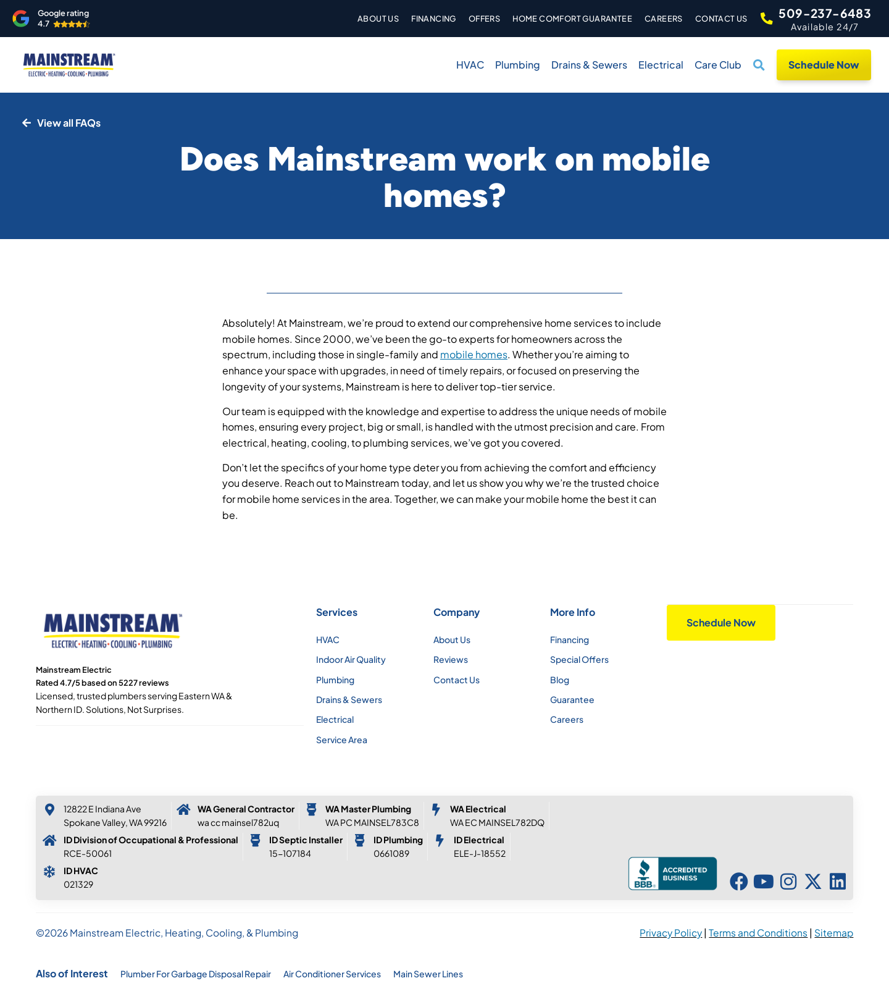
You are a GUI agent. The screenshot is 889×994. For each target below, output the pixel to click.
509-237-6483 (824, 13)
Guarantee (572, 699)
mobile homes (473, 354)
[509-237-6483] (763, 18)
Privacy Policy (671, 932)
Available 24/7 (825, 26)
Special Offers (579, 659)
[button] (759, 64)
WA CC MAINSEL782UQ (238, 822)
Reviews (450, 659)
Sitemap (833, 932)
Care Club (718, 64)
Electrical (660, 64)
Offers (477, 18)
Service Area (341, 739)
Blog (559, 679)
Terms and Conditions (758, 932)
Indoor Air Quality (351, 659)
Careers (657, 18)
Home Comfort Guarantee (566, 18)
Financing (427, 18)
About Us (372, 18)
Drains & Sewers (589, 64)
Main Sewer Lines (428, 973)
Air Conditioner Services (332, 973)
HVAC (470, 64)
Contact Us (714, 18)
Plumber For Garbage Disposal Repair (195, 973)
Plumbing (517, 64)
